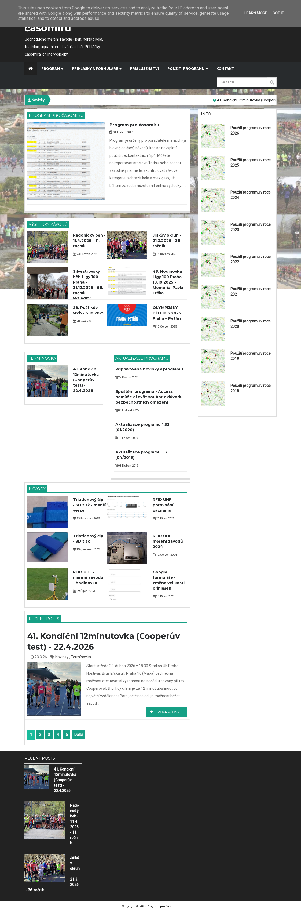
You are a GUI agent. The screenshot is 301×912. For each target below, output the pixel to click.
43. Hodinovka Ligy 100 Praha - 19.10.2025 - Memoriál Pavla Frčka (168, 282)
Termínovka (42, 358)
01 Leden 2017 (121, 132)
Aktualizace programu (141, 358)
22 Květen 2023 (126, 377)
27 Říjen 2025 (163, 518)
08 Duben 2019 (126, 465)
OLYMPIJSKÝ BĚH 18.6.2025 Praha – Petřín (167, 313)
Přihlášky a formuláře (97, 69)
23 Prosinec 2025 (86, 518)
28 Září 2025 (83, 321)
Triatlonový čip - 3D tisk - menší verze (89, 505)
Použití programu (187, 69)
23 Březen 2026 (85, 254)
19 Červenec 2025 (86, 549)
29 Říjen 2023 (84, 591)
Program (52, 69)
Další (78, 734)
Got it (278, 13)
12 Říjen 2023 (163, 596)
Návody (37, 488)
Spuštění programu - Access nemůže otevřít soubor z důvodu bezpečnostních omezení (149, 397)
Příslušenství (144, 69)
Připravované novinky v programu (149, 369)
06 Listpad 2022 (127, 410)
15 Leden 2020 (126, 438)
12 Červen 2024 (165, 555)
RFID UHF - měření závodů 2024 (168, 541)
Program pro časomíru (56, 115)
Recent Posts (44, 618)
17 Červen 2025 (165, 326)
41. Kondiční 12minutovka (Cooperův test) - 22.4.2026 (86, 380)
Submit (271, 85)
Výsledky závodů (48, 224)
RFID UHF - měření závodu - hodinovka (88, 577)
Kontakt (225, 69)
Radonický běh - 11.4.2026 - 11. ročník (89, 240)
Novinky (62, 657)
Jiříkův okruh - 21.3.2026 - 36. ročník (167, 240)
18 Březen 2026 (165, 254)
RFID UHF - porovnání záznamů (163, 505)
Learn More (255, 13)
